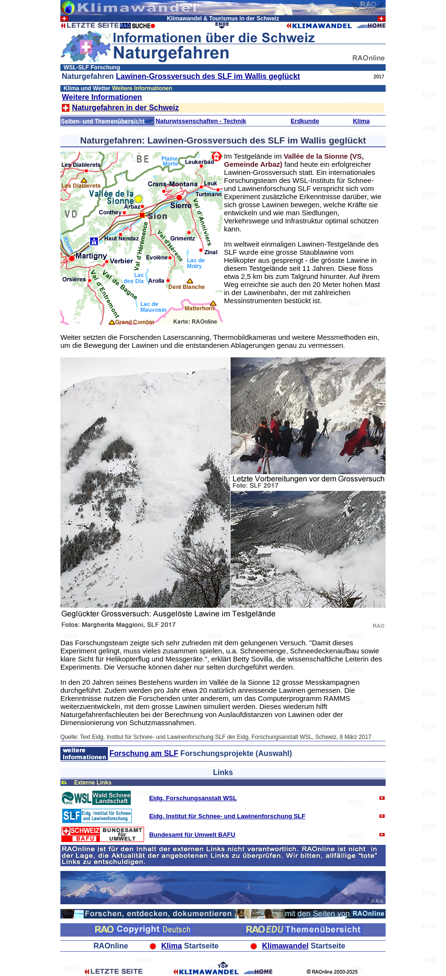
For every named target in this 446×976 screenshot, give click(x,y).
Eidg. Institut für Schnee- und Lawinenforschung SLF (227, 816)
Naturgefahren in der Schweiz (125, 108)
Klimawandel (285, 946)
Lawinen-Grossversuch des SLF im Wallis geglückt (208, 76)
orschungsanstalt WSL (203, 798)
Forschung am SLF (143, 753)
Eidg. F (159, 798)
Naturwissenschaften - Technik (200, 120)
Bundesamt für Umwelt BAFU (192, 834)
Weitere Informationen (102, 97)
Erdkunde (305, 120)
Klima (361, 120)
